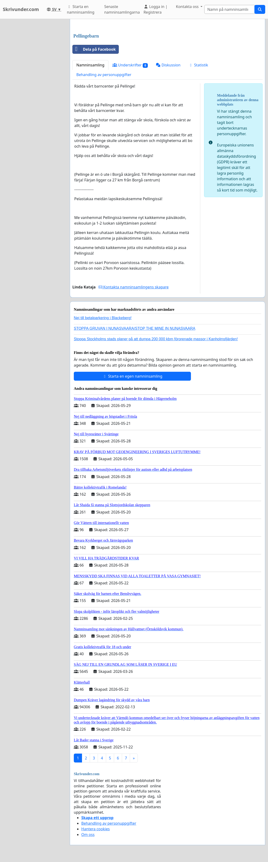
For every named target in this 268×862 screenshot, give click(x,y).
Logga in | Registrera (156, 9)
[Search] (229, 9)
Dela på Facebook (94, 49)
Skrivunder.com (21, 9)
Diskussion (168, 65)
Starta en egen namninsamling (132, 376)
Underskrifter (130, 65)
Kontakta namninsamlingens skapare (134, 287)
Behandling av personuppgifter (103, 74)
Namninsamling (90, 65)
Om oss (88, 834)
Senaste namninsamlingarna (122, 9)
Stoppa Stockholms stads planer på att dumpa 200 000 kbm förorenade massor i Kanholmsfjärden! (156, 339)
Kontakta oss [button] (188, 6)
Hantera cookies (95, 828)
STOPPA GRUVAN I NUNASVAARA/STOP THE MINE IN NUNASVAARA (134, 328)
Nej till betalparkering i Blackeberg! (102, 318)
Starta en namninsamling (80, 9)
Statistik (198, 65)
